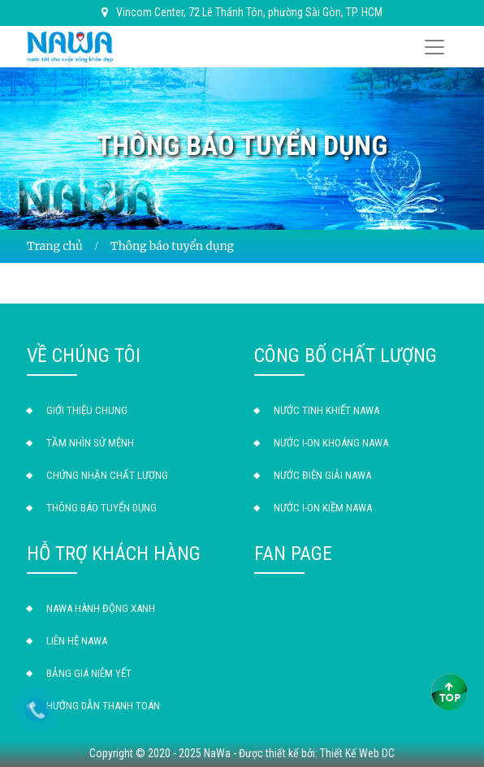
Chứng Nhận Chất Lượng (107, 475)
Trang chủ (55, 246)
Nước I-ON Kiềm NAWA (323, 508)
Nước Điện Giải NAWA (322, 475)
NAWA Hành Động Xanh (100, 608)
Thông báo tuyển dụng (101, 508)
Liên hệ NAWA (76, 641)
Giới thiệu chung (86, 410)
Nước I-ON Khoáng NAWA (331, 443)
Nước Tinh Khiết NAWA (326, 410)
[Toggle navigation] (434, 47)
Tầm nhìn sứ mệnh (90, 443)
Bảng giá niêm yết (89, 673)
